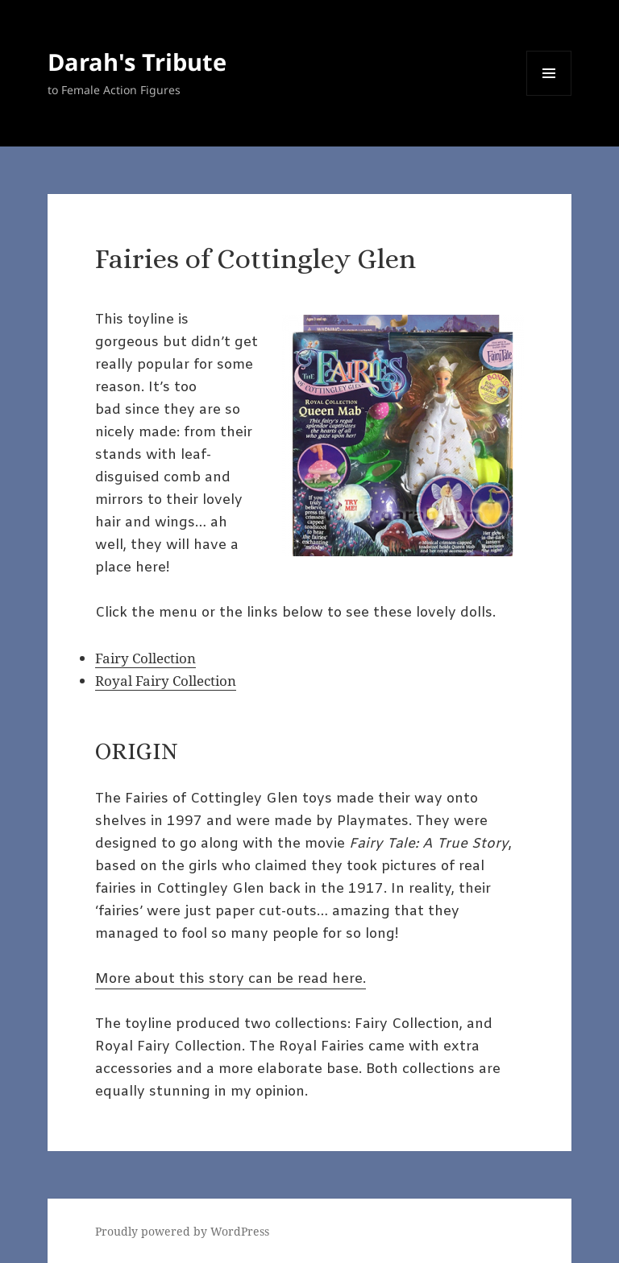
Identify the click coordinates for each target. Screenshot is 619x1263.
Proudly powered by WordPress (182, 1231)
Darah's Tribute (137, 61)
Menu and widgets (549, 95)
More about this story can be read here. (230, 979)
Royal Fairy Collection (165, 680)
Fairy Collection (145, 658)
